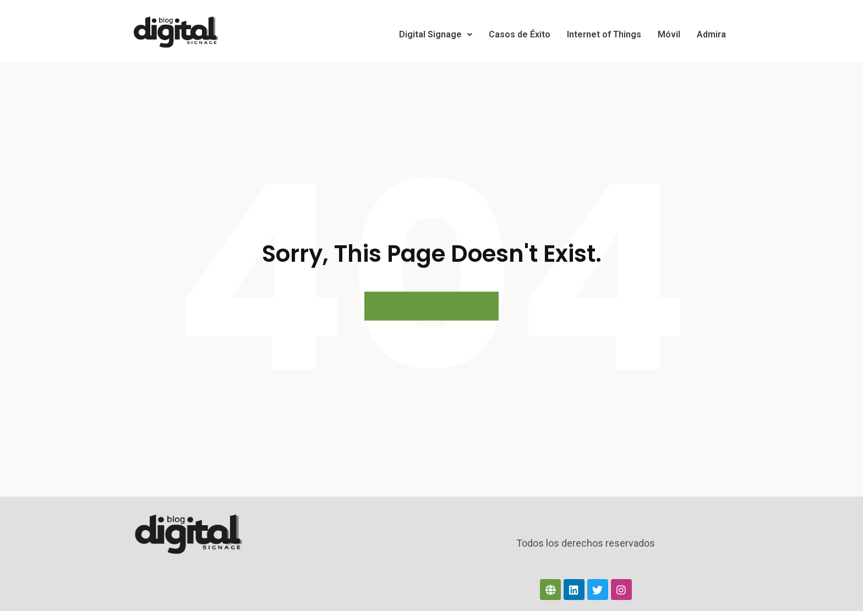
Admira (711, 34)
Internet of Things (604, 34)
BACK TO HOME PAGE (431, 306)
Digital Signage (435, 34)
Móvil (669, 34)
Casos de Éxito (519, 34)
